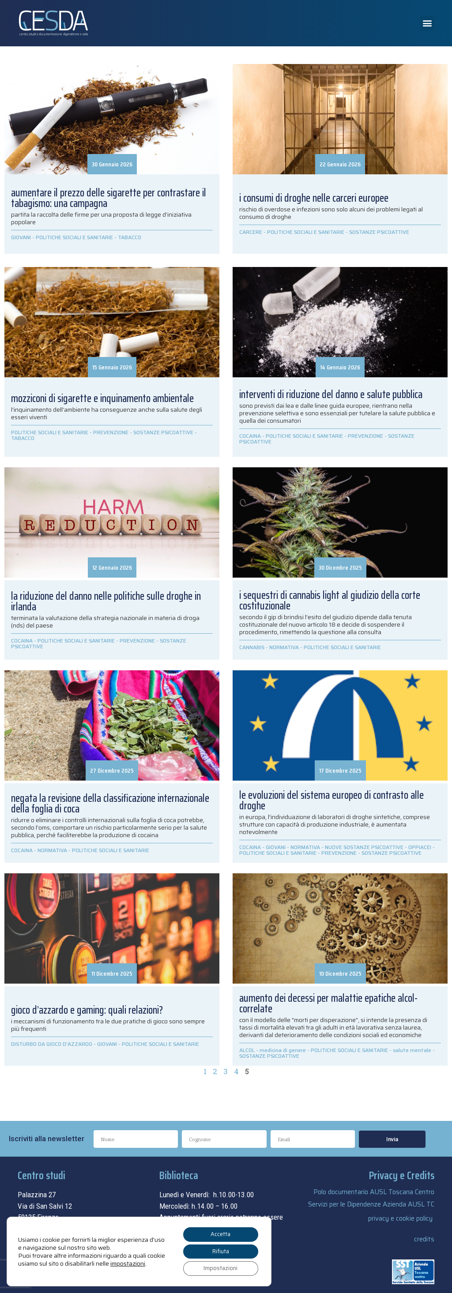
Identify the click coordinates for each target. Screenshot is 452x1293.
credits (424, 1239)
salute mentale (412, 1050)
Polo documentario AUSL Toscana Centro (373, 1192)
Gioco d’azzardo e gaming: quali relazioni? (87, 1010)
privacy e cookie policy (400, 1218)
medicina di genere (283, 1050)
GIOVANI (21, 237)
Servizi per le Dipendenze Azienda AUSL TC (371, 1204)
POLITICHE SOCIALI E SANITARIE (74, 237)
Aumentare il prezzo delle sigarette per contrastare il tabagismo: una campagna (108, 198)
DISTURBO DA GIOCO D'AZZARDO (51, 1044)
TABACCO (129, 237)
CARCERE (250, 232)
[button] (427, 23)
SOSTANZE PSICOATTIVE (379, 232)
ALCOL (247, 1050)
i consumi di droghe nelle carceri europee (313, 198)
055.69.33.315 (51, 1228)
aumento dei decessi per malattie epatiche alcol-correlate (328, 1003)
